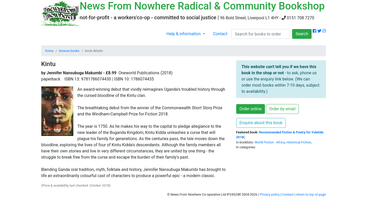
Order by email (282, 108)
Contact (220, 33)
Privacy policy (270, 194)
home (49, 51)
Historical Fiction (298, 142)
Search (301, 33)
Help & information (184, 33)
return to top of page (311, 194)
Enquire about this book (261, 122)
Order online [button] (251, 108)
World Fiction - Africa (269, 142)
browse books (69, 51)
